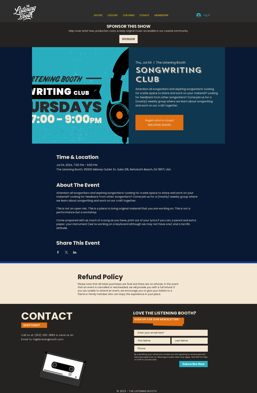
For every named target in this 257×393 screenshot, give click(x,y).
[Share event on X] (66, 252)
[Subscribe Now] (193, 364)
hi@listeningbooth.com (48, 339)
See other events (159, 124)
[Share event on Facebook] (58, 252)
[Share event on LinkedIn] (74, 252)
